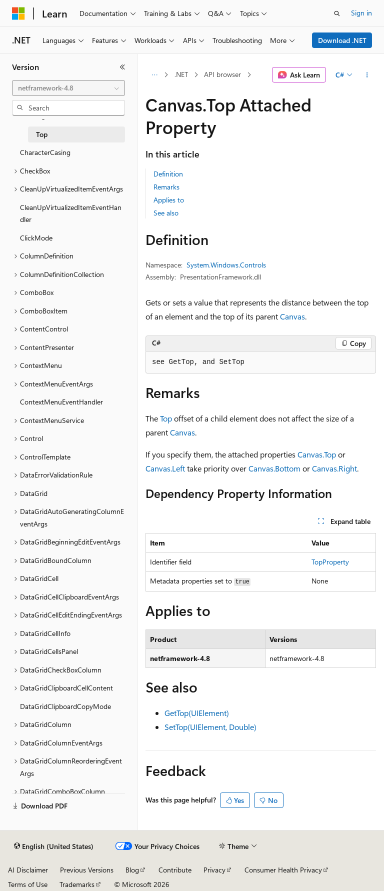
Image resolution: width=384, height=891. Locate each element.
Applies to (169, 199)
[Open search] (337, 13)
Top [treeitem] (42, 134)
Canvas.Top (317, 454)
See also (166, 213)
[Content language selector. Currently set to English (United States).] (54, 846)
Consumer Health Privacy (283, 869)
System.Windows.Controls (226, 265)
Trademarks (77, 884)
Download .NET (342, 40)
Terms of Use (28, 884)
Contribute (175, 869)
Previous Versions (87, 869)
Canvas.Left (165, 468)
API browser (222, 74)
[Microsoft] (18, 13)
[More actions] (367, 75)
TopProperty (330, 561)
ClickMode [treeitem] (36, 237)
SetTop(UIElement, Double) (210, 727)
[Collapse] (122, 67)
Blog (132, 869)
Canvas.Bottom (274, 468)
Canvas (292, 316)
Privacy (215, 869)
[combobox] (68, 88)
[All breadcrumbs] (154, 75)
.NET (181, 74)
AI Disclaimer (28, 869)
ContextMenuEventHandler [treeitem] (61, 401)
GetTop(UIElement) (196, 713)
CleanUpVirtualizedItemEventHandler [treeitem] (71, 213)
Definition (168, 173)
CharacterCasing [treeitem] (45, 152)
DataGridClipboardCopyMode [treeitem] (65, 706)
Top (166, 418)
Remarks (167, 187)
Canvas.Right (334, 468)
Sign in (361, 13)
